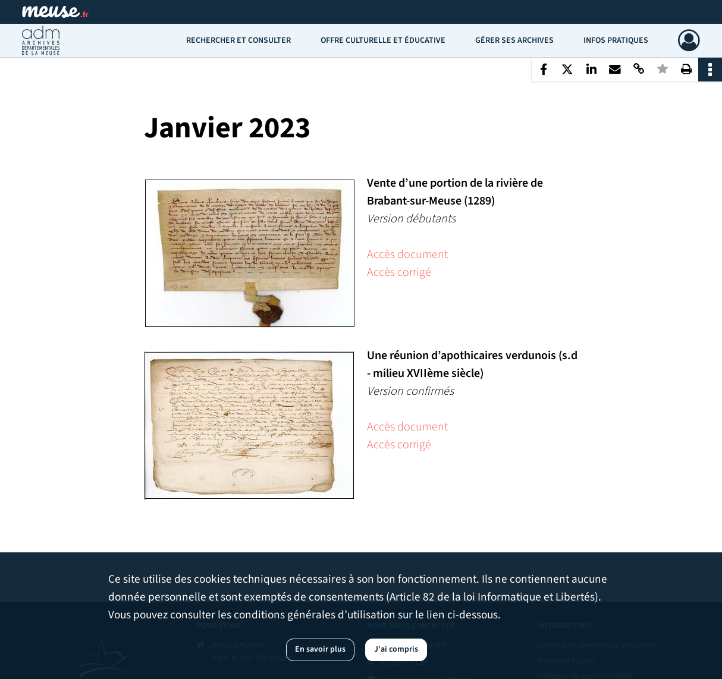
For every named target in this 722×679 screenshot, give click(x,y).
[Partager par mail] (615, 69)
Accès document (407, 254)
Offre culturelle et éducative (383, 40)
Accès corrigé (399, 272)
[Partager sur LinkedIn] (591, 69)
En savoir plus (320, 649)
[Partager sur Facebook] (543, 69)
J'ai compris (396, 649)
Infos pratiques (615, 40)
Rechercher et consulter (238, 40)
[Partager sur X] (567, 69)
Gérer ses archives (514, 40)
